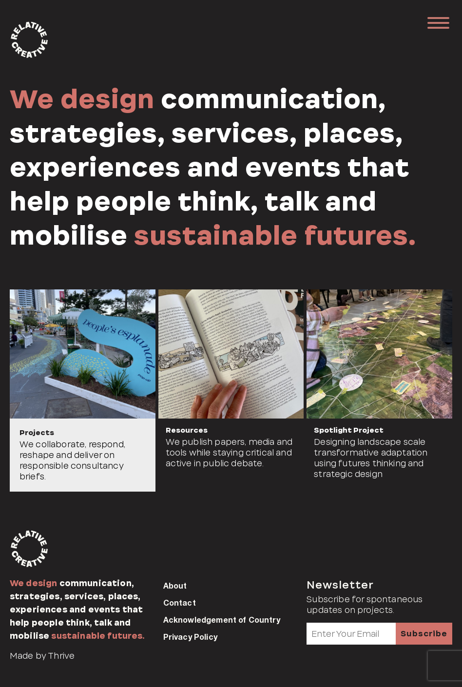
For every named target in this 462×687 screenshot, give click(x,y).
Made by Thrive (42, 655)
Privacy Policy (190, 636)
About (175, 585)
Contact (179, 602)
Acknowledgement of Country (221, 619)
